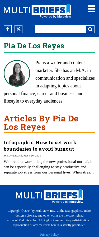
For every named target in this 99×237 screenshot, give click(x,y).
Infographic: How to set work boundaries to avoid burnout (40, 145)
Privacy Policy (49, 234)
